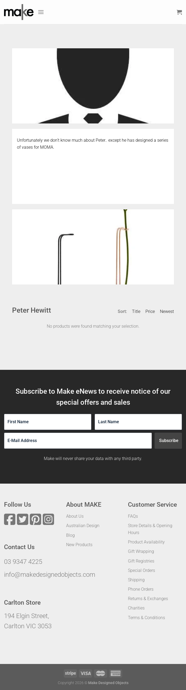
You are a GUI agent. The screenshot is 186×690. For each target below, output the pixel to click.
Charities (136, 608)
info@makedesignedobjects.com (49, 574)
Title (136, 311)
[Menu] (41, 12)
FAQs (133, 516)
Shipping (136, 579)
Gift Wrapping (141, 551)
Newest (167, 311)
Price (150, 311)
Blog (70, 535)
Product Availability (146, 542)
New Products (79, 544)
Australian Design (82, 525)
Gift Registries (141, 561)
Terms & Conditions (146, 617)
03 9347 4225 (23, 561)
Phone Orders (140, 589)
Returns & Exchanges (148, 598)
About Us (75, 516)
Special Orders (141, 570)
